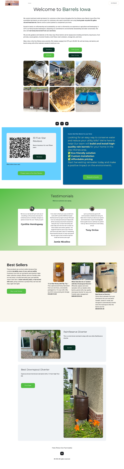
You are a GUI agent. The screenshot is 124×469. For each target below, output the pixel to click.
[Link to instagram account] (62, 124)
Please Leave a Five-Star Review (31, 173)
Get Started (114, 3)
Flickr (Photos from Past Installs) (62, 448)
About (36, 3)
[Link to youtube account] (67, 124)
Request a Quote (93, 178)
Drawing (75, 3)
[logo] (12, 3)
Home (29, 3)
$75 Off (48, 56)
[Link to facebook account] (57, 124)
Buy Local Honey (16, 292)
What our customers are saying (62, 201)
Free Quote (75, 50)
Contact (44, 3)
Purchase (28, 386)
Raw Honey (59, 3)
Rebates (67, 3)
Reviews (39, 157)
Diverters (49, 50)
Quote (50, 3)
